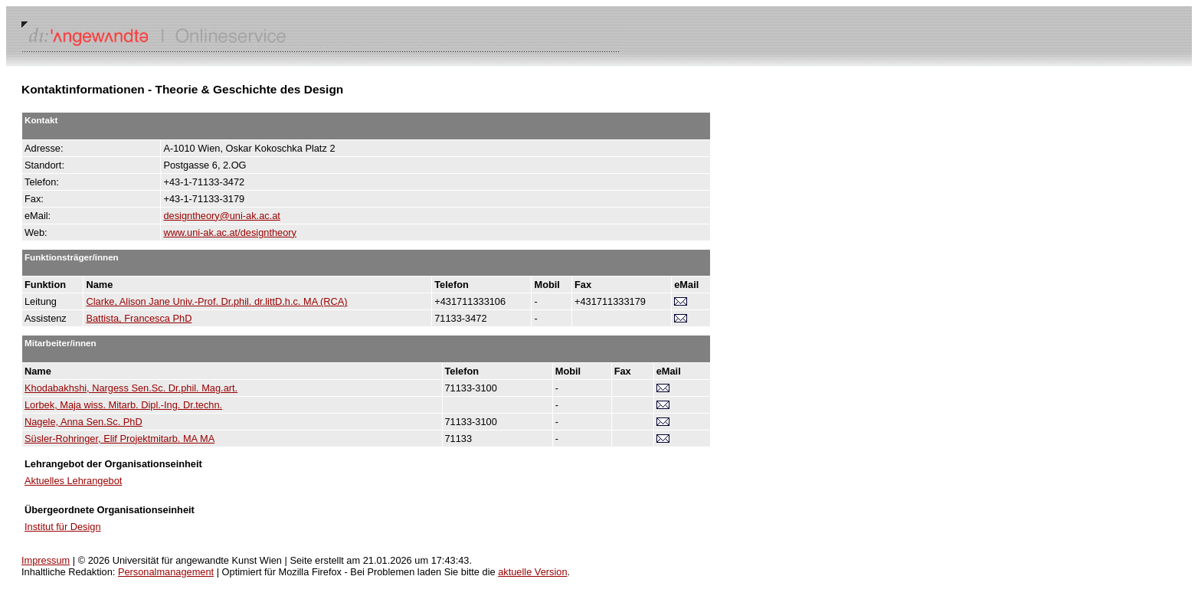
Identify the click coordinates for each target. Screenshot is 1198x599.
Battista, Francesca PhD (138, 318)
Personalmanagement (166, 572)
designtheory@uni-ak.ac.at (221, 215)
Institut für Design (63, 526)
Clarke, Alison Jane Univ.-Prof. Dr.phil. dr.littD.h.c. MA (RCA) (216, 301)
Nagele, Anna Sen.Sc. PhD (83, 421)
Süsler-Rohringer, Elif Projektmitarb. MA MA (119, 438)
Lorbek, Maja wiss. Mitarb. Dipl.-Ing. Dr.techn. (123, 405)
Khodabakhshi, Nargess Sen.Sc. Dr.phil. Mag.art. (131, 388)
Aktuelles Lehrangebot (73, 480)
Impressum (45, 560)
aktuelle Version (532, 572)
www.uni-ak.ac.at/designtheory (229, 232)
